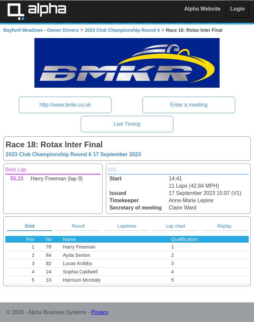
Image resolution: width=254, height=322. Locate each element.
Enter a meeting (188, 105)
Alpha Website (202, 9)
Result (78, 226)
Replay (224, 226)
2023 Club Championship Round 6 (122, 30)
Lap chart (175, 226)
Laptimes (127, 226)
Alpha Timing (36, 11)
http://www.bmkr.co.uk (65, 105)
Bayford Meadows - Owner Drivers (41, 30)
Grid (29, 226)
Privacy (99, 312)
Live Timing (127, 124)
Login (237, 9)
